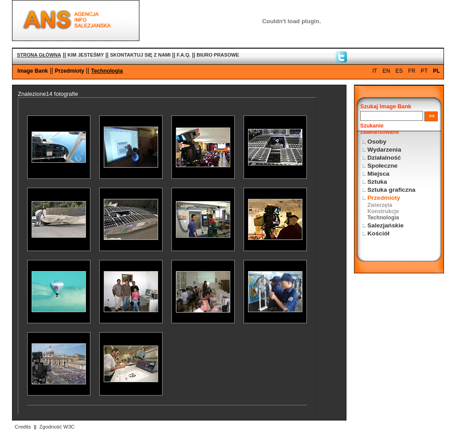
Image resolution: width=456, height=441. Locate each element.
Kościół (378, 233)
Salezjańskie (385, 225)
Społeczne (382, 165)
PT (424, 71)
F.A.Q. (184, 55)
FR (411, 71)
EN (386, 71)
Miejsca (378, 173)
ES (399, 71)
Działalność (384, 157)
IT (374, 71)
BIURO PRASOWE (218, 55)
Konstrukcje (383, 211)
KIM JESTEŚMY (85, 55)
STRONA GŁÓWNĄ (39, 55)
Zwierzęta (379, 205)
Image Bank (32, 71)
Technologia (107, 71)
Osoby (377, 141)
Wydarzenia (384, 149)
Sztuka (377, 181)
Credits (23, 426)
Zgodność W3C (56, 426)
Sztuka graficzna (391, 189)
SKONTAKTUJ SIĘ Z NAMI (140, 55)
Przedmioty (69, 71)
